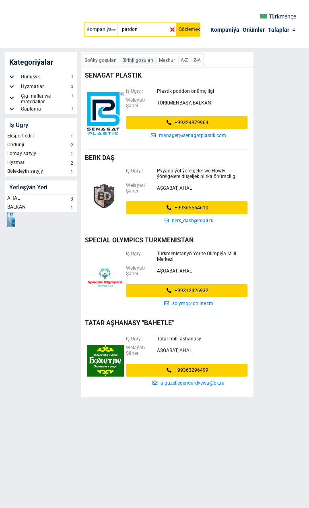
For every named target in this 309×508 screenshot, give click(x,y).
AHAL (41, 199)
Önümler (254, 30)
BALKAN (41, 207)
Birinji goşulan (138, 60)
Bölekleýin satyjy (41, 172)
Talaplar (278, 30)
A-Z (185, 60)
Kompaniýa (224, 30)
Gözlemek (189, 29)
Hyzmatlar (48, 88)
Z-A (197, 60)
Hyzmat (41, 163)
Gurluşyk (48, 78)
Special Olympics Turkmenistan (139, 240)
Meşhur (167, 60)
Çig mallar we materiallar (48, 98)
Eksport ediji (41, 136)
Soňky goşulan (101, 60)
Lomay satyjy (41, 154)
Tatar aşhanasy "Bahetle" (129, 323)
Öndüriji (41, 145)
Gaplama (48, 110)
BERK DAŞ (100, 158)
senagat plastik (113, 75)
